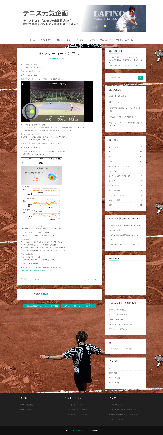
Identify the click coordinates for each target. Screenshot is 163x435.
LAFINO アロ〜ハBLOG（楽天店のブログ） (124, 410)
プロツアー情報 (114, 200)
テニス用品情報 (114, 190)
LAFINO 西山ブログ (116, 405)
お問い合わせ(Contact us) (100, 40)
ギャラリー (80, 40)
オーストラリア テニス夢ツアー (120, 176)
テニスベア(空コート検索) (118, 315)
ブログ (111, 161)
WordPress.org (114, 383)
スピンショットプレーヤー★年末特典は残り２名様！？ (125, 124)
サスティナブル (114, 185)
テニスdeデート (115, 349)
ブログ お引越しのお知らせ (119, 96)
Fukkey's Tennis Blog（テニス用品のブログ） (125, 414)
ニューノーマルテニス (129, 65)
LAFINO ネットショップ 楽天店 (76, 410)
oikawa (53, 58)
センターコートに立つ (59, 53)
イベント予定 (45, 40)
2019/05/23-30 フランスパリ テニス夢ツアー (124, 245)
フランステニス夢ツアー (117, 195)
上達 (110, 205)
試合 (110, 156)
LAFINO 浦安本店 (26, 405)
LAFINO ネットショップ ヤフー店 (77, 414)
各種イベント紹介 (63, 40)
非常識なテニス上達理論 (117, 310)
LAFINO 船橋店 (25, 410)
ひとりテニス (113, 171)
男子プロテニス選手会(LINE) (119, 329)
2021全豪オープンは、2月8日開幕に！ (122, 117)
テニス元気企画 (75, 430)
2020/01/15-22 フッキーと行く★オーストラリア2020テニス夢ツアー (125, 228)
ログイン (112, 368)
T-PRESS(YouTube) (116, 319)
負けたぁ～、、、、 (116, 102)
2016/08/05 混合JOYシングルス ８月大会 (78, 306)
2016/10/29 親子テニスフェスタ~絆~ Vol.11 (41, 306)
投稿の (113, 373)
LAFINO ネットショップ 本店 (75, 405)
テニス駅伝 (128, 349)
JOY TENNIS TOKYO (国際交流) (120, 324)
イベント (112, 152)
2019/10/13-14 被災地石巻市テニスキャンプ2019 (124, 237)
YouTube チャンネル (116, 419)
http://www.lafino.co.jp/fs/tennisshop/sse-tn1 (36, 270)
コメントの (114, 378)
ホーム (32, 40)
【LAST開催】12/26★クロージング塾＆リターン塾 (125, 109)
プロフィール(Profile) (124, 40)
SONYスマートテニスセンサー (35, 279)
